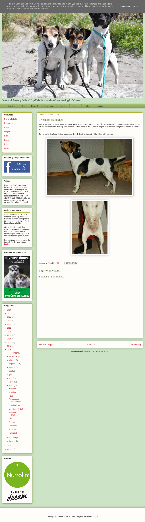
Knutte (7, 144)
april (11, 382)
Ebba (6, 127)
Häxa (6, 140)
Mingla (7, 131)
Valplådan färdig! (16, 409)
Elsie (6, 136)
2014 (9, 446)
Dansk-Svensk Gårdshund (42, 106)
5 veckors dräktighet (14, 414)
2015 (9, 350)
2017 (9, 342)
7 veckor (12, 392)
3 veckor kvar (14, 405)
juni (11, 375)
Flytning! (12, 422)
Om (23, 106)
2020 (9, 332)
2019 (9, 335)
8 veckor (12, 389)
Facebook (13, 426)
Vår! (10, 418)
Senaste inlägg (46, 344)
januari (12, 441)
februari (12, 438)
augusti (12, 367)
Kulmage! (13, 433)
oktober (12, 360)
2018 (9, 339)
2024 (9, 317)
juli (10, 371)
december (13, 353)
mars (11, 385)
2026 (9, 310)
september (14, 364)
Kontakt (100, 106)
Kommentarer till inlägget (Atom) (96, 351)
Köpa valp (8, 123)
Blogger (95, 517)
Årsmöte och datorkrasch (15, 400)
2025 (9, 313)
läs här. (7, 244)
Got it (135, 6)
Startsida (11, 106)
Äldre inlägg (135, 344)
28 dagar (12, 429)
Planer (75, 106)
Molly (6, 148)
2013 (9, 449)
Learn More (125, 6)
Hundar (63, 106)
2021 (9, 328)
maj (11, 378)
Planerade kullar (11, 119)
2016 (9, 346)
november (13, 356)
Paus (11, 396)
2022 (9, 324)
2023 (9, 321)
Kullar (87, 106)
